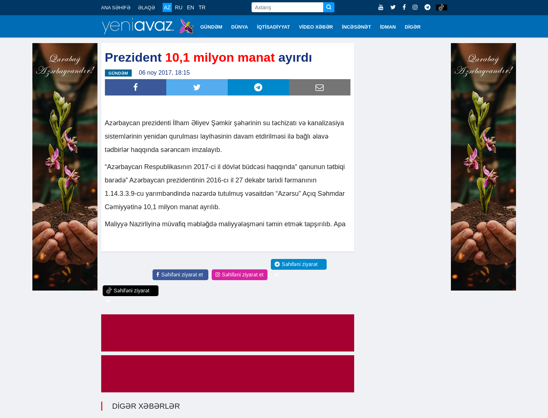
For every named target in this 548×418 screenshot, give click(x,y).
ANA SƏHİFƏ (116, 7)
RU (178, 7)
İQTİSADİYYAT (273, 27)
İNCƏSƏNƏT (356, 27)
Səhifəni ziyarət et (179, 275)
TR (202, 7)
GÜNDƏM (211, 27)
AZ (167, 7)
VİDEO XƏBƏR (316, 27)
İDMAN (388, 27)
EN (190, 7)
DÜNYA (239, 27)
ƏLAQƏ (146, 7)
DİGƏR (413, 27)
